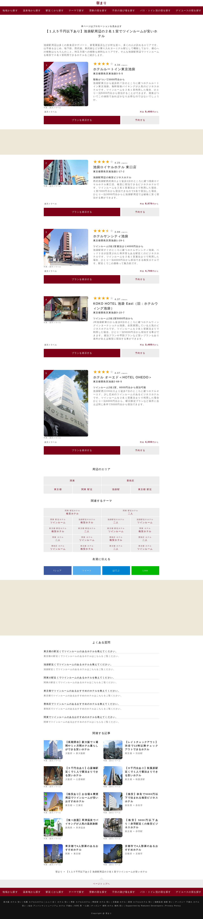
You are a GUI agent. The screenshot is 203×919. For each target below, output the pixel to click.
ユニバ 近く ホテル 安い (57, 902)
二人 (116, 547)
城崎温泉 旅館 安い (164, 902)
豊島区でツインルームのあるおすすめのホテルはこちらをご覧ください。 (83, 709)
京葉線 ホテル (119, 902)
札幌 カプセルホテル (33, 902)
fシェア (58, 570)
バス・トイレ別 (155, 10)
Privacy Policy (173, 906)
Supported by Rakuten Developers (144, 906)
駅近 (55, 10)
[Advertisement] (101, 141)
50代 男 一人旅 (81, 906)
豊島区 (130, 480)
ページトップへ (101, 884)
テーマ (76, 10)
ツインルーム (145, 547)
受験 (98, 10)
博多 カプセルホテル (80, 902)
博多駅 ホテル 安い (101, 902)
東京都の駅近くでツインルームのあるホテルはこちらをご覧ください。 (82, 656)
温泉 (32, 10)
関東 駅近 (86, 489)
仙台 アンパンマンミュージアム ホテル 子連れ (50, 906)
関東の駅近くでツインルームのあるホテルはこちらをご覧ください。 (81, 682)
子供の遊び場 (123, 10)
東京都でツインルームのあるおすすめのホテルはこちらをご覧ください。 (83, 695)
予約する (140, 120)
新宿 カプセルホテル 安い (140, 902)
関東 (72, 480)
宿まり (101, 3)
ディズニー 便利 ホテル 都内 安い (107, 906)
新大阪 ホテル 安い (12, 902)
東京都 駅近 (145, 489)
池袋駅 (116, 489)
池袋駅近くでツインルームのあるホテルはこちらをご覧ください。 (80, 669)
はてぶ (116, 570)
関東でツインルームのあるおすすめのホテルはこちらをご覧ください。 (82, 722)
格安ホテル (87, 547)
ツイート (87, 570)
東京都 (58, 489)
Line (145, 570)
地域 (10, 10)
